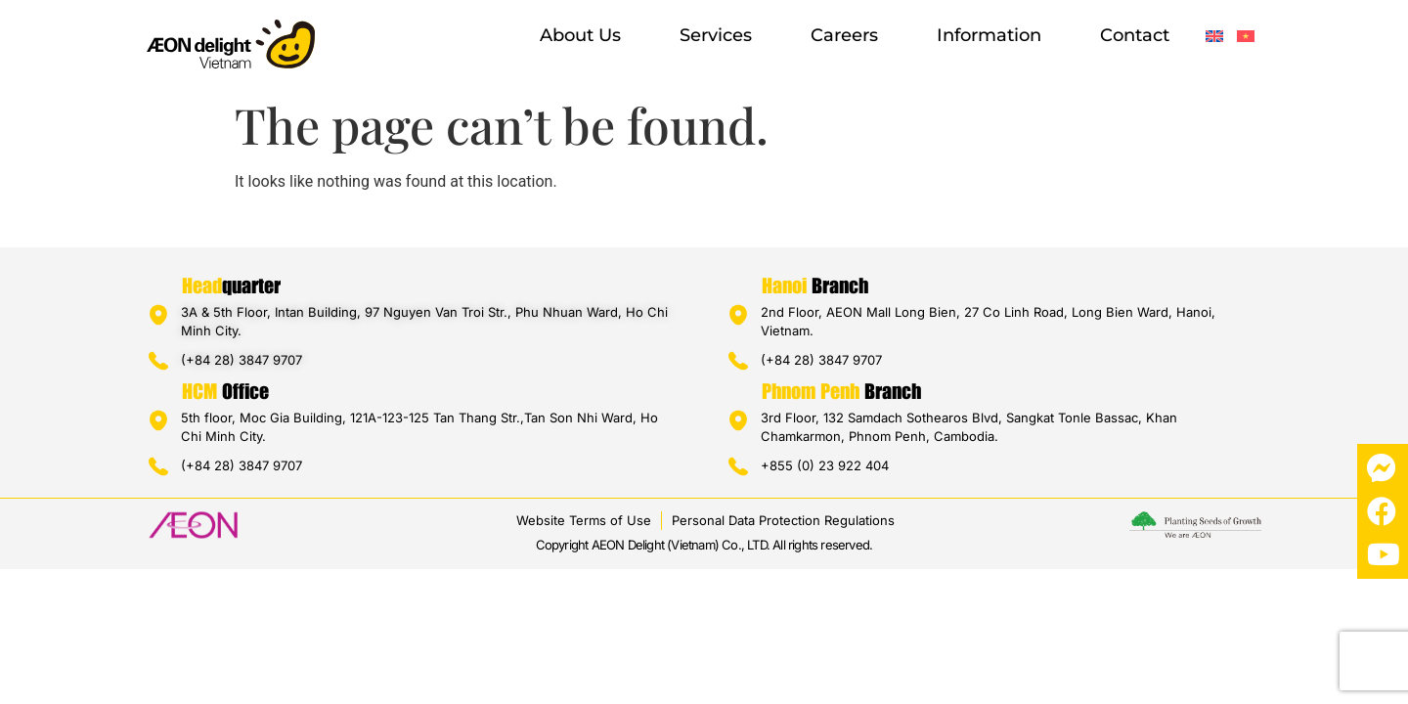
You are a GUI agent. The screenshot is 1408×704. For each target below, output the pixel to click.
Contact (1134, 35)
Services (716, 35)
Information (989, 35)
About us (580, 35)
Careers (844, 35)
